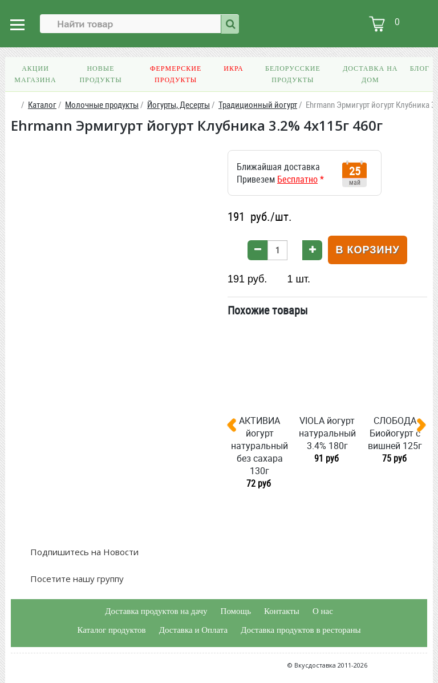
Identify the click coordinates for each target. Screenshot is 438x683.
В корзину (367, 250)
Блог (419, 68)
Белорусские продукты (293, 74)
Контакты (281, 611)
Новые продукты (100, 74)
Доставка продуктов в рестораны (300, 629)
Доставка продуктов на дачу (156, 611)
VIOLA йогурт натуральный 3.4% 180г (327, 433)
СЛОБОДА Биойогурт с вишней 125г (395, 433)
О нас (323, 611)
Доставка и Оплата (193, 629)
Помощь (236, 611)
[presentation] (236, 427)
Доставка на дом (370, 74)
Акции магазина (35, 74)
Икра (233, 68)
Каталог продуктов (111, 629)
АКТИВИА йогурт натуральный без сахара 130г (259, 445)
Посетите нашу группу (76, 578)
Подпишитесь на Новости (83, 551)
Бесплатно (297, 179)
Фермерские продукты (175, 74)
